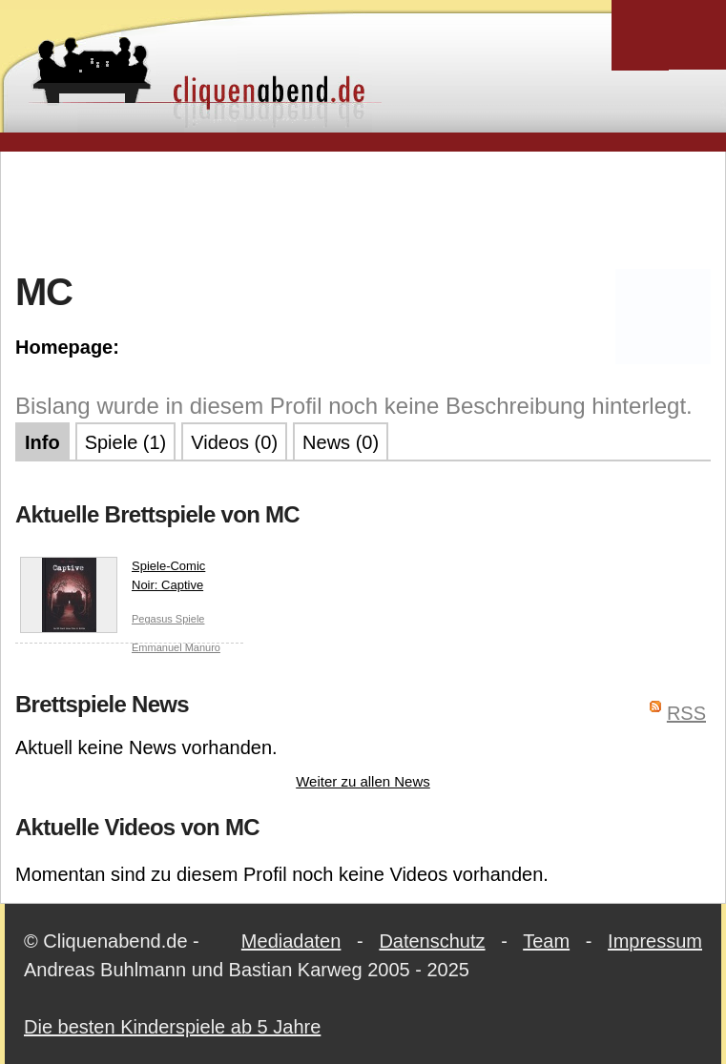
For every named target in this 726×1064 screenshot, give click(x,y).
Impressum (655, 941)
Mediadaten (291, 941)
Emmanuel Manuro (176, 647)
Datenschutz (432, 941)
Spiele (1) (126, 442)
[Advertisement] (363, 209)
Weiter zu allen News (363, 781)
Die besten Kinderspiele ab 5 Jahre (172, 1026)
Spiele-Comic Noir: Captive (112, 579)
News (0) (340, 442)
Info (42, 442)
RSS (686, 713)
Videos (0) (234, 442)
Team (546, 941)
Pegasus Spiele (168, 618)
